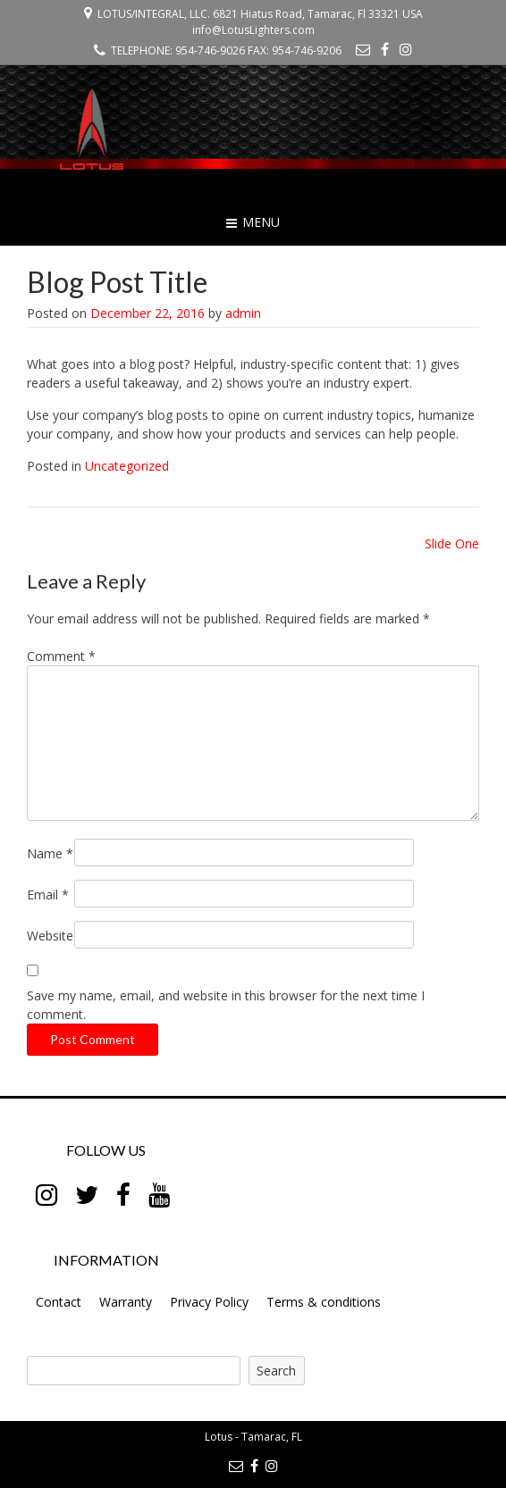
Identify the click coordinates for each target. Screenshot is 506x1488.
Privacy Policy (209, 1301)
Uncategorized (127, 465)
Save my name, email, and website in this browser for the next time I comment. (226, 1005)
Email (48, 894)
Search (276, 1370)
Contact (58, 1301)
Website (50, 935)
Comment (61, 656)
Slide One (452, 543)
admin (243, 313)
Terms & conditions (323, 1301)
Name (50, 853)
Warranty (125, 1301)
